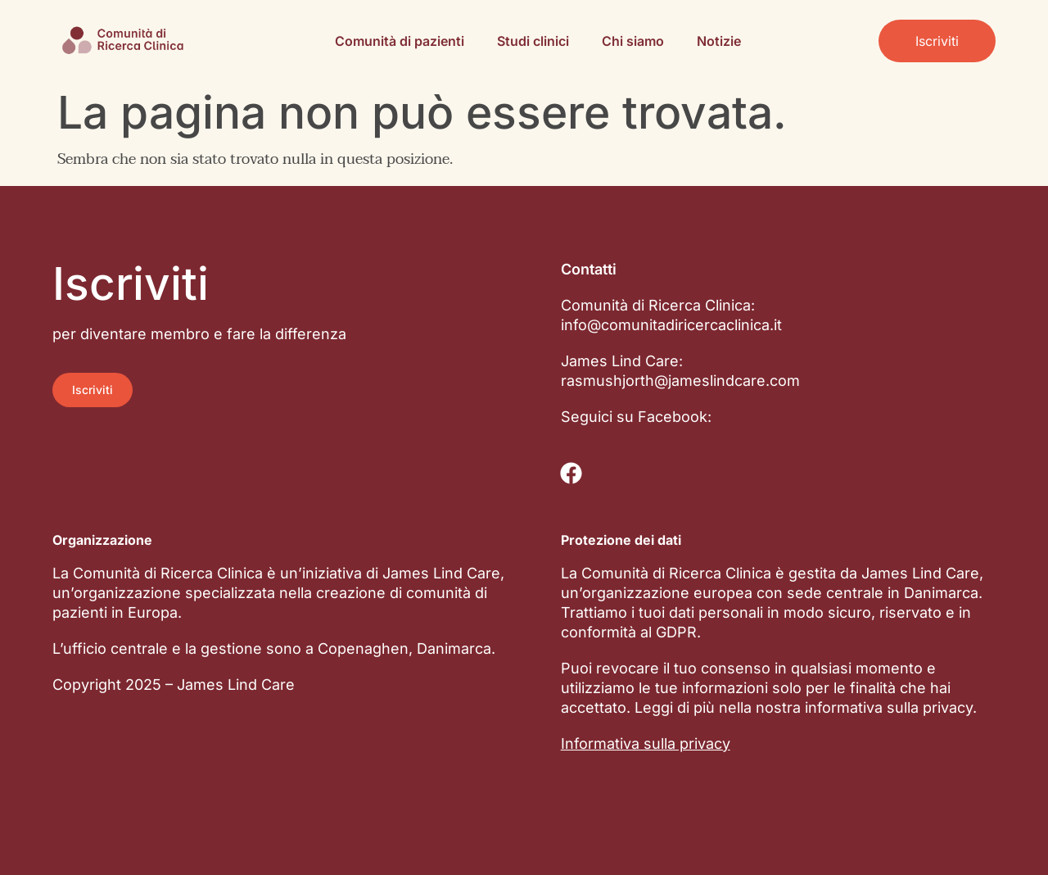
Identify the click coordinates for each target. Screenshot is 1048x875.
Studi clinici (533, 41)
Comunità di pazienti (399, 41)
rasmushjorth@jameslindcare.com (680, 380)
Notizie (719, 41)
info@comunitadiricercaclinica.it (671, 324)
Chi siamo (633, 41)
